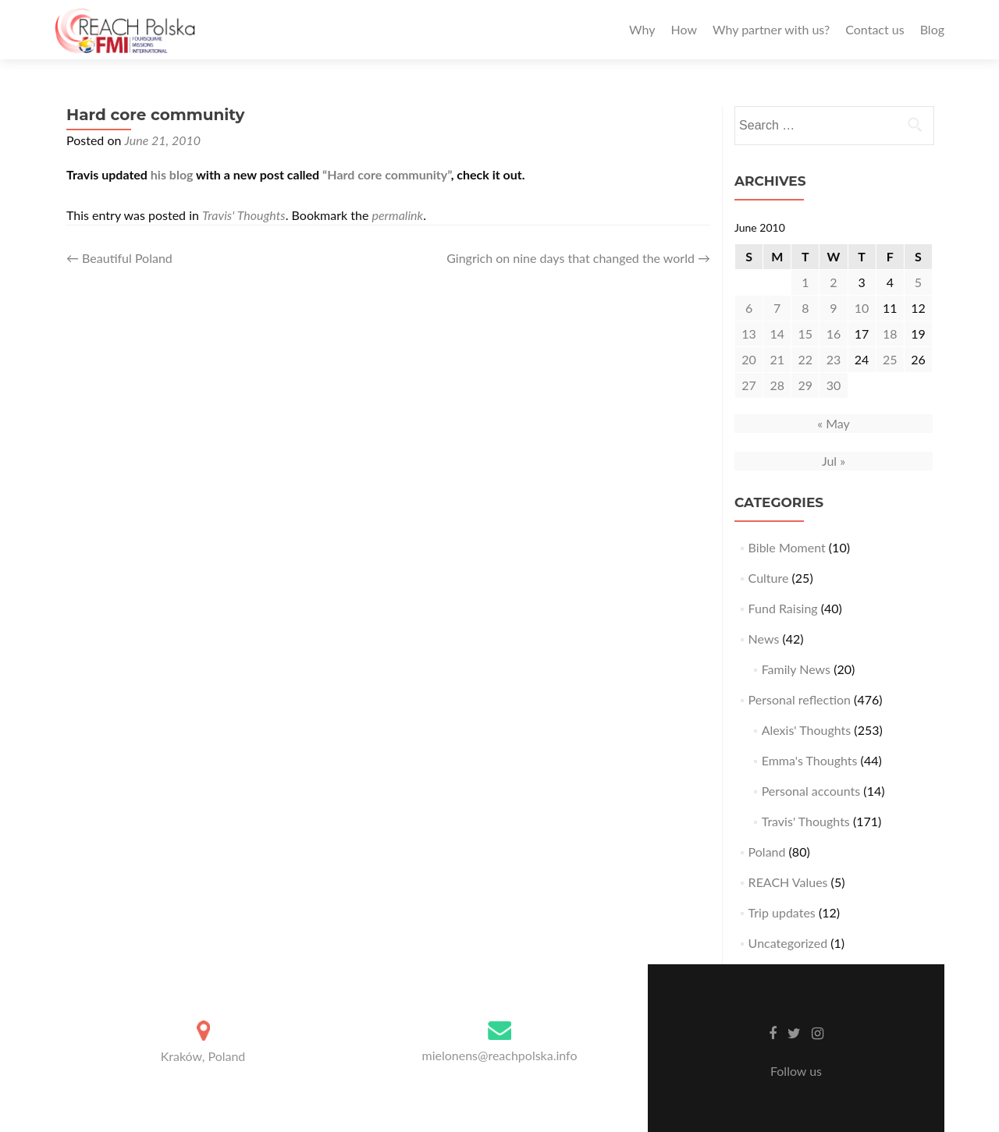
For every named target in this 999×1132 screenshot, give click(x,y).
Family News (796, 669)
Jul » (833, 460)
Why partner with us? (771, 29)
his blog (172, 174)
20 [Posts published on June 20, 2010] (748, 359)
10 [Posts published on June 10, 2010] (862, 307)
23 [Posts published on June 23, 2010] (834, 359)
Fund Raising (783, 608)
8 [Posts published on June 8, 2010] (805, 307)
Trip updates (782, 912)
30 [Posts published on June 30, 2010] (834, 385)
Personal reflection (799, 699)
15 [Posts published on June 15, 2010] (805, 333)
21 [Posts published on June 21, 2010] (777, 359)
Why (642, 29)
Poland (767, 851)
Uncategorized (788, 942)
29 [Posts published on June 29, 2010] (805, 385)
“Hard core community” (386, 174)
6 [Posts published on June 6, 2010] (748, 307)
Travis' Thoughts (244, 215)
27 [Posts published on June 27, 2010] (748, 385)
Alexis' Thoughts (806, 729)
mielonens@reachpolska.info (499, 1055)
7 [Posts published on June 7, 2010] (776, 307)
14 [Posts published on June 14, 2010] (777, 333)
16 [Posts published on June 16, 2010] (834, 333)
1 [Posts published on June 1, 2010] (805, 282)
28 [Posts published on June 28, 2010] (777, 385)
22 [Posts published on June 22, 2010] (805, 359)
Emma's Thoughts (810, 760)
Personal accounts (811, 790)
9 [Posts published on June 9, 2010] (833, 307)
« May (833, 423)
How (683, 29)
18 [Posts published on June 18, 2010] (890, 333)
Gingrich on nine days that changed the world (578, 257)
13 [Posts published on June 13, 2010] (748, 333)
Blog (932, 29)
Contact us (874, 29)
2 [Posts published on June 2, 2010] (833, 282)
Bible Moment (787, 547)
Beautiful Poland (119, 257)
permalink (397, 215)
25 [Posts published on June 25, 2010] (890, 359)
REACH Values (788, 882)
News (764, 638)
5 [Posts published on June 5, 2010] (918, 282)
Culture (768, 577)
